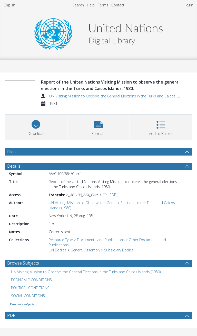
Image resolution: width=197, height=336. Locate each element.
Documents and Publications (101, 239)
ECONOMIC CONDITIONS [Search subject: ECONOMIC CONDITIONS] (31, 279)
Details (14, 166)
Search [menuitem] (78, 5)
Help (91, 5)
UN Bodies (57, 250)
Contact (117, 5)
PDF (113, 194)
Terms (103, 5)
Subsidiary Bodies (119, 250)
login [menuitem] (189, 5)
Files (11, 152)
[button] (98, 126)
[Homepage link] (98, 32)
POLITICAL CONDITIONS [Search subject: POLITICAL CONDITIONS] (30, 287)
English (9, 5)
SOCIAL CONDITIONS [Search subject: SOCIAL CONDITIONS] (28, 295)
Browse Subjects (23, 263)
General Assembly (85, 250)
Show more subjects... (22, 304)
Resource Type (61, 239)
